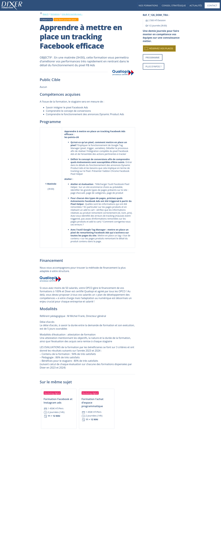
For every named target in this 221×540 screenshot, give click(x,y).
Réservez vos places (158, 48)
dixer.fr (46, 14)
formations (55, 14)
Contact (212, 5)
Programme (153, 57)
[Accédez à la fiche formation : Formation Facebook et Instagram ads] (59, 404)
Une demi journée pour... (72, 14)
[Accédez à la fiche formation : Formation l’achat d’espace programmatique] (97, 406)
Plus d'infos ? (153, 66)
